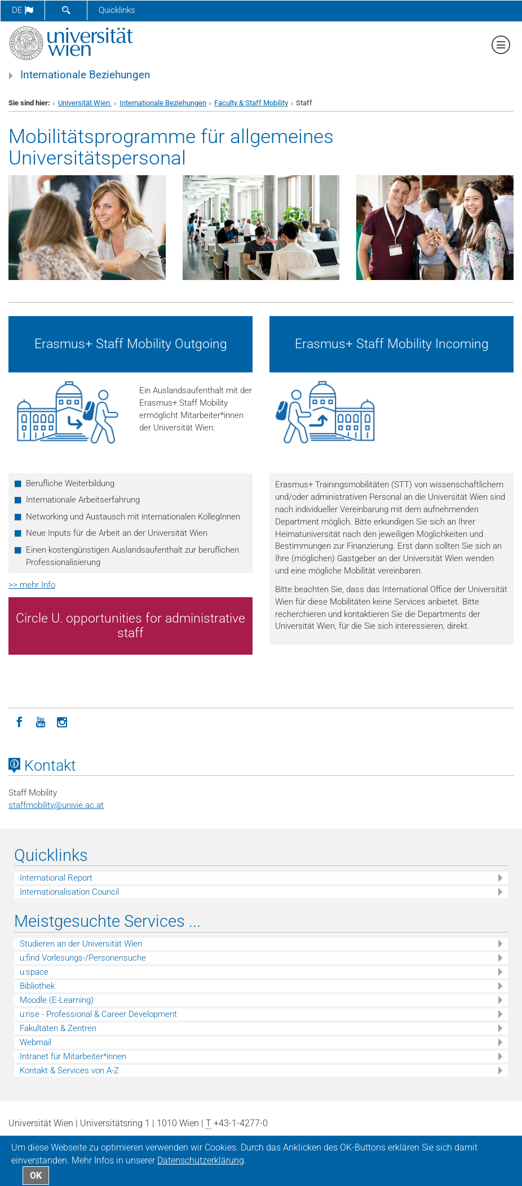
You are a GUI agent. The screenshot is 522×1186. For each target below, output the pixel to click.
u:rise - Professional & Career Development (98, 1014)
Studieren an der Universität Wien (81, 944)
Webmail (35, 1042)
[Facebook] (19, 721)
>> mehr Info (31, 585)
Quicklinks (117, 10)
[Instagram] (62, 721)
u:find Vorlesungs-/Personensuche (83, 958)
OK (36, 1175)
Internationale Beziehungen (85, 75)
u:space (34, 972)
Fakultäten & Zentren (58, 1028)
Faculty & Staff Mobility (251, 103)
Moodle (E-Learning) (57, 1000)
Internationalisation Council (69, 892)
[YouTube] (40, 721)
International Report (56, 878)
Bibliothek (37, 986)
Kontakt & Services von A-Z (69, 1070)
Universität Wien (85, 103)
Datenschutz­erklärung (200, 1160)
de (22, 10)
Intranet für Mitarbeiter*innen (73, 1056)
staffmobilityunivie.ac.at (56, 805)
